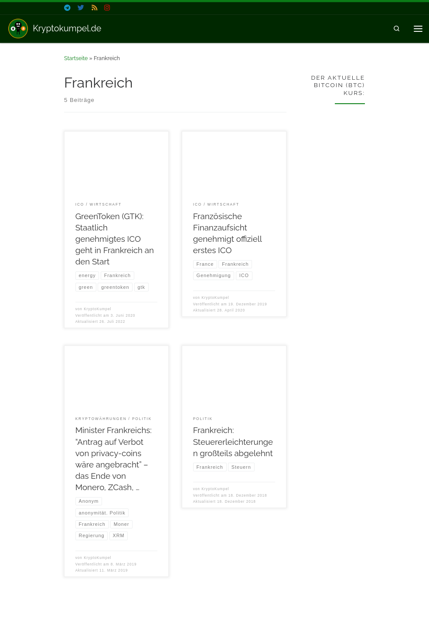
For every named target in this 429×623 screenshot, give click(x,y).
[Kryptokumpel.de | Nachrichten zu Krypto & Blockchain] (18, 28)
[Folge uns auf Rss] (94, 7)
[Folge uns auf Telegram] (67, 7)
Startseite (76, 58)
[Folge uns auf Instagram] (107, 7)
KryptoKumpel (97, 309)
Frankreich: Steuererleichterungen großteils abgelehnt (233, 442)
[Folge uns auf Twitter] (81, 7)
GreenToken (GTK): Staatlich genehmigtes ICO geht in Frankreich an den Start (114, 239)
